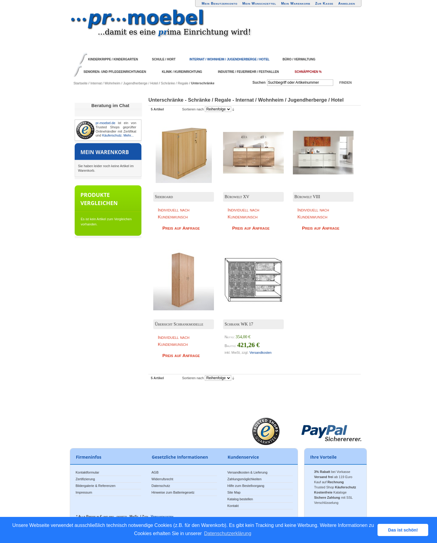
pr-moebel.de (105, 123)
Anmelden (346, 3)
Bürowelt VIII (307, 196)
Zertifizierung (85, 479)
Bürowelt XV (237, 196)
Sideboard (164, 196)
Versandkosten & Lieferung (247, 472)
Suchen (259, 82)
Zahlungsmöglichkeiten (244, 479)
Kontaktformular (87, 472)
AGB (154, 472)
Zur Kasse (324, 3)
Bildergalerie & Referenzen (95, 485)
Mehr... (129, 135)
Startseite (80, 83)
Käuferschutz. (112, 135)
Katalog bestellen (240, 499)
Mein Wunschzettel (259, 3)
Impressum (84, 492)
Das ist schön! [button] (403, 530)
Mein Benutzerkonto (219, 3)
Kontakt (233, 506)
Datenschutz (160, 485)
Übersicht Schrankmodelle (179, 324)
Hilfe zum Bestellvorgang (245, 485)
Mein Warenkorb (295, 3)
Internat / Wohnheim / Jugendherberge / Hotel (124, 83)
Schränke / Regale (174, 83)
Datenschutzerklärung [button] (228, 533)
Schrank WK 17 (239, 324)
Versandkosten (260, 352)
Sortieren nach (193, 109)
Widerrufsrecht (162, 479)
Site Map (233, 492)
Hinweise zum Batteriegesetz (173, 492)
